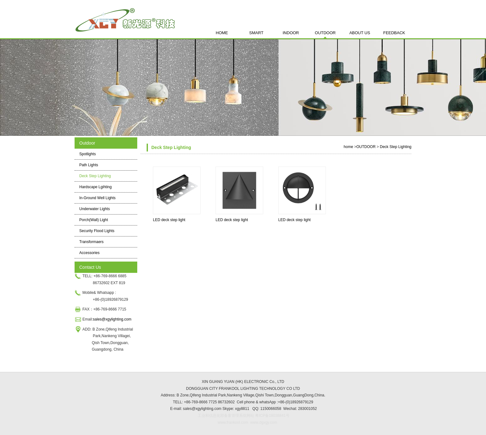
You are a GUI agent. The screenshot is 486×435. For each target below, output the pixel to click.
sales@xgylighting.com (112, 319)
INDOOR (291, 32)
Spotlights (87, 154)
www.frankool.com (233, 422)
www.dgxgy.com (263, 422)
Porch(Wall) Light (93, 220)
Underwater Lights (94, 209)
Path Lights (88, 165)
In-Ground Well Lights (97, 198)
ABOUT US (359, 32)
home (348, 147)
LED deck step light (169, 220)
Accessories (89, 253)
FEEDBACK (394, 32)
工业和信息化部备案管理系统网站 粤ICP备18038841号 (244, 415)
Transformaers (91, 242)
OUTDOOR (325, 32)
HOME (222, 32)
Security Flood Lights (96, 231)
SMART (256, 32)
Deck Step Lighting (95, 176)
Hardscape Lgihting (95, 187)
